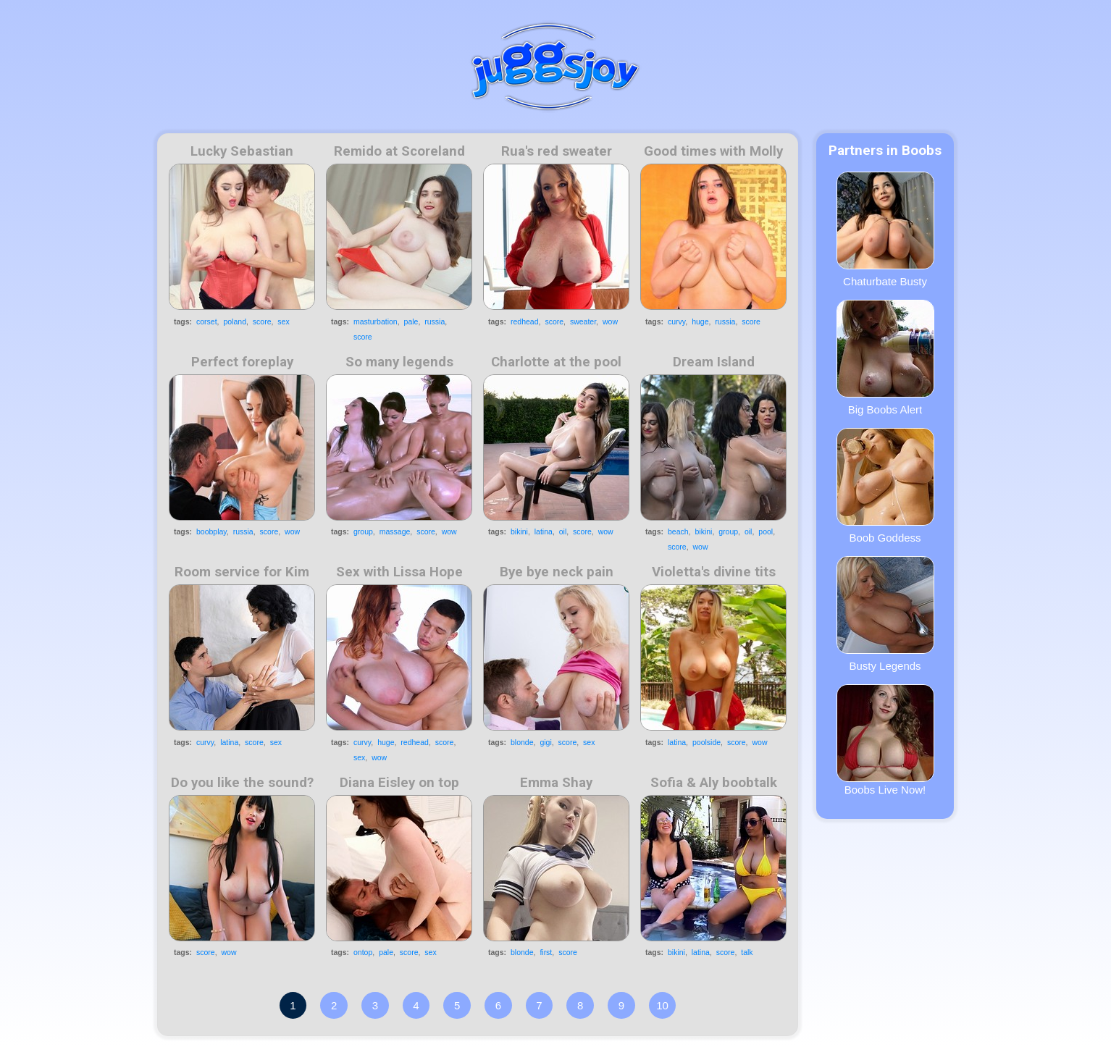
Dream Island (714, 362)
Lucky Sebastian (241, 151)
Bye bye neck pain (556, 572)
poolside (706, 742)
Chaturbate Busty (885, 229)
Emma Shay (556, 783)
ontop (362, 952)
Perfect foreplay (242, 362)
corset (206, 321)
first (546, 952)
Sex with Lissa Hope (399, 572)
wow (610, 321)
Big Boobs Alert (885, 358)
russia (434, 321)
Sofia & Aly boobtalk (713, 783)
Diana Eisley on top (399, 783)
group (363, 531)
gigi (545, 742)
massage (395, 531)
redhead (525, 321)
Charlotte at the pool (556, 362)
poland (234, 321)
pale (411, 321)
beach (678, 531)
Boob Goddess (885, 486)
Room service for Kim (242, 572)
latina (543, 531)
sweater (583, 321)
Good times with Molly (713, 151)
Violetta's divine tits (714, 572)
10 (662, 1005)
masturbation (375, 321)
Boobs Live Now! (885, 740)
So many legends (399, 362)
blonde (522, 742)
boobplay (211, 531)
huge (700, 321)
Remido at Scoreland (399, 151)
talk (746, 952)
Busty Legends (885, 614)
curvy (676, 321)
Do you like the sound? (242, 783)
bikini (519, 531)
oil (563, 531)
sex (283, 321)
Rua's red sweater (556, 151)
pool (765, 531)
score (262, 321)
